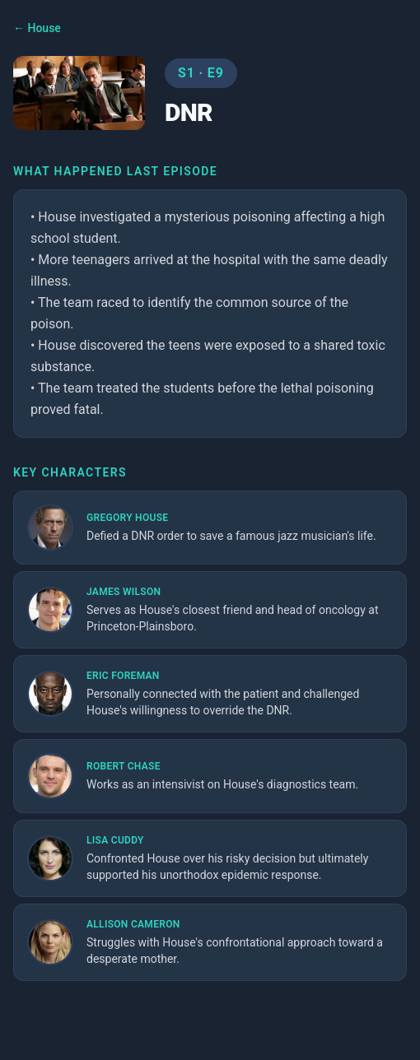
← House (37, 28)
